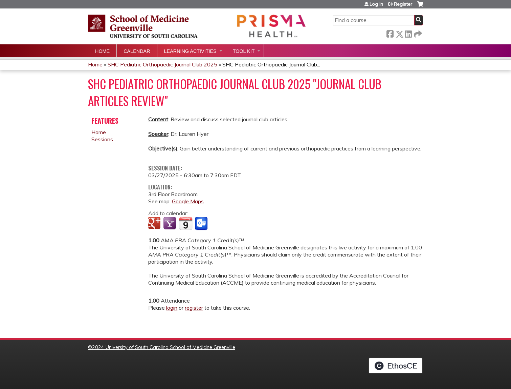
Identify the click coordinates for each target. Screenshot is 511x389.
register (194, 307)
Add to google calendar (155, 223)
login (171, 307)
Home (102, 51)
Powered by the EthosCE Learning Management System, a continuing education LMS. (395, 365)
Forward (417, 33)
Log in (376, 4)
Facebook (389, 33)
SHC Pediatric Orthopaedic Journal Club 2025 (162, 64)
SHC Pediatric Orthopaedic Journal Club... (271, 64)
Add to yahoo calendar (170, 223)
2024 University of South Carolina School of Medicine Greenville (163, 347)
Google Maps (188, 201)
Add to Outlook (202, 223)
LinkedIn (408, 33)
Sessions (102, 139)
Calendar (137, 51)
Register (403, 4)
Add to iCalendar (186, 223)
